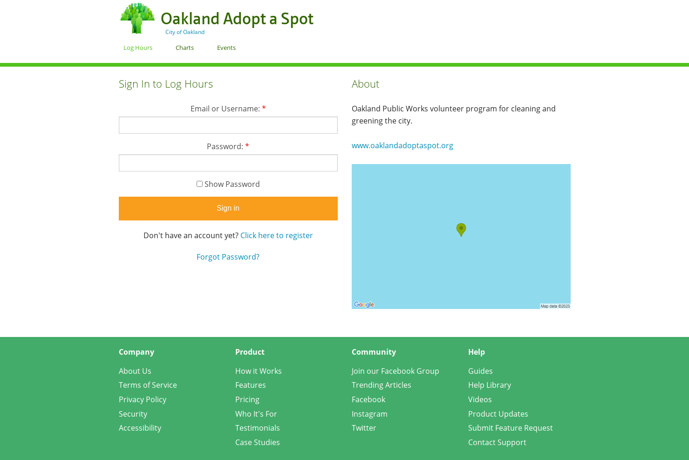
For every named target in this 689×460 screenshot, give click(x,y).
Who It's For (256, 414)
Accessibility (140, 428)
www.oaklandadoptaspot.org (402, 145)
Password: (228, 146)
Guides (480, 371)
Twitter (364, 428)
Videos (480, 399)
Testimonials (257, 428)
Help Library (489, 385)
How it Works (258, 371)
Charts (185, 47)
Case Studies (257, 442)
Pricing (247, 399)
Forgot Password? (228, 257)
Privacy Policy (142, 399)
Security (133, 414)
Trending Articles (381, 385)
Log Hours (137, 47)
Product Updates (498, 414)
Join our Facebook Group (395, 371)
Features (250, 385)
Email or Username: (228, 108)
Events (226, 47)
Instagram (370, 414)
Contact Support (497, 442)
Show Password (228, 184)
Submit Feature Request (510, 428)
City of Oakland (185, 32)
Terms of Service (148, 385)
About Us (135, 371)
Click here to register (276, 235)
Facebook (368, 399)
